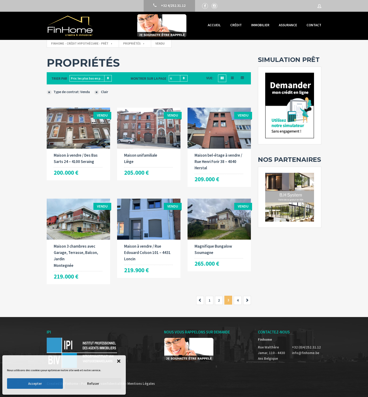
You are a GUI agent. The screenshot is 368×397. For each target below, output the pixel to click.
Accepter (35, 383)
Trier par (59, 78)
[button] (118, 361)
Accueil (214, 25)
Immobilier (260, 25)
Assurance (288, 25)
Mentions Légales (141, 383)
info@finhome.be (305, 353)
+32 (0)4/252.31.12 (306, 347)
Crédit (236, 25)
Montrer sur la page (148, 78)
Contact (314, 25)
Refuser (93, 383)
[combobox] (90, 78)
